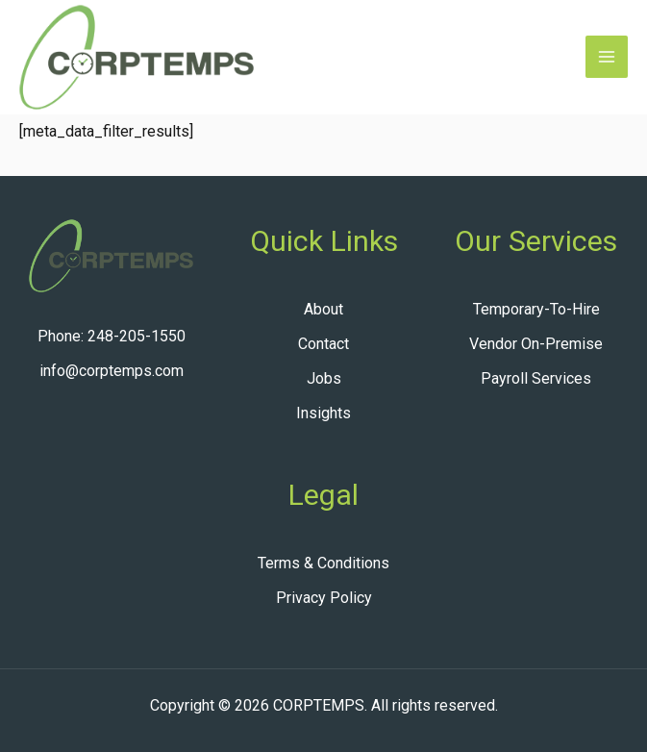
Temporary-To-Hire (536, 309)
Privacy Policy (324, 598)
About (323, 309)
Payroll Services (536, 378)
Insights (323, 413)
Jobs (324, 378)
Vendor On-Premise (536, 344)
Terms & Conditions (323, 563)
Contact (323, 344)
